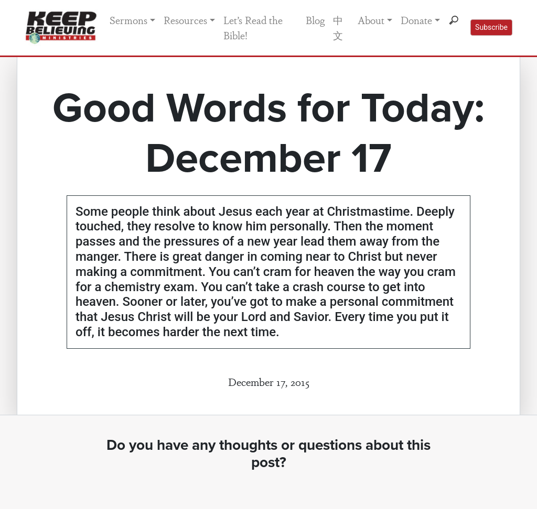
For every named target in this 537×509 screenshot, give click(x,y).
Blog (315, 20)
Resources (185, 20)
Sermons (128, 20)
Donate (416, 20)
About (371, 20)
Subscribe (491, 27)
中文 (338, 27)
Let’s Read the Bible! (253, 27)
